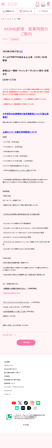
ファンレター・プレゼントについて (15, 402)
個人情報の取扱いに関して (13, 388)
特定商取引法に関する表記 (13, 395)
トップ (2, 18)
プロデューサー (9, 380)
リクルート (7, 409)
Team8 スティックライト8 (12, 322)
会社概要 (7, 377)
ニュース (9, 18)
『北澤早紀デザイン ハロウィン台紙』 (21, 176)
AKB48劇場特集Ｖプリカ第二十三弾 (15, 326)
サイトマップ (8, 406)
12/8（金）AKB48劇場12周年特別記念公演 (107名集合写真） (23, 223)
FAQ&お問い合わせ (10, 384)
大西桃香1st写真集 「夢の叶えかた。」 (15, 303)
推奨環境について (10, 399)
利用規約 (7, 391)
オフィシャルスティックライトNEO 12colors (17, 317)
